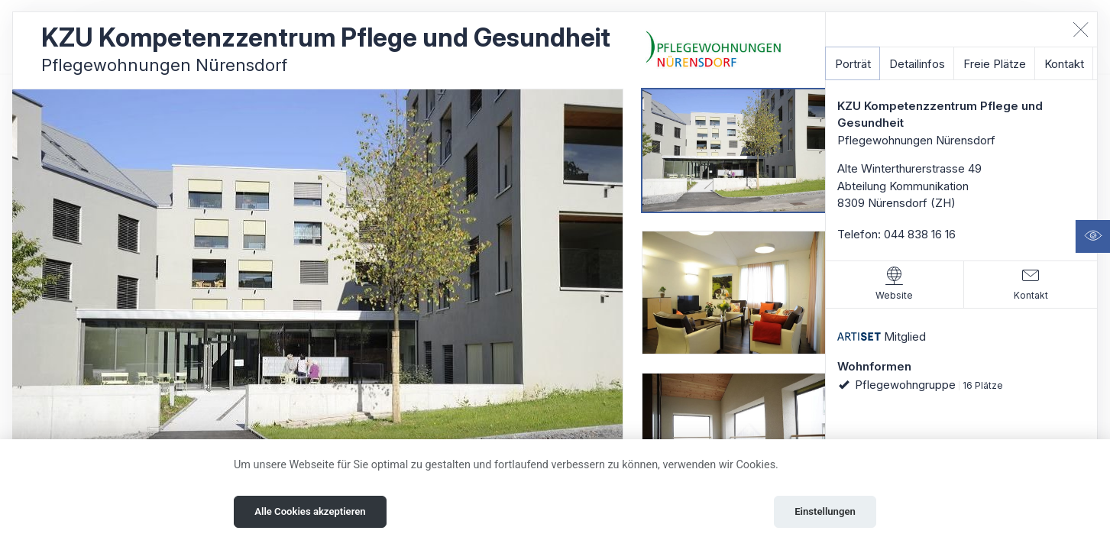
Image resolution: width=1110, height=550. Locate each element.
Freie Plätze (994, 64)
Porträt (853, 64)
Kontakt (1064, 64)
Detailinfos (917, 64)
